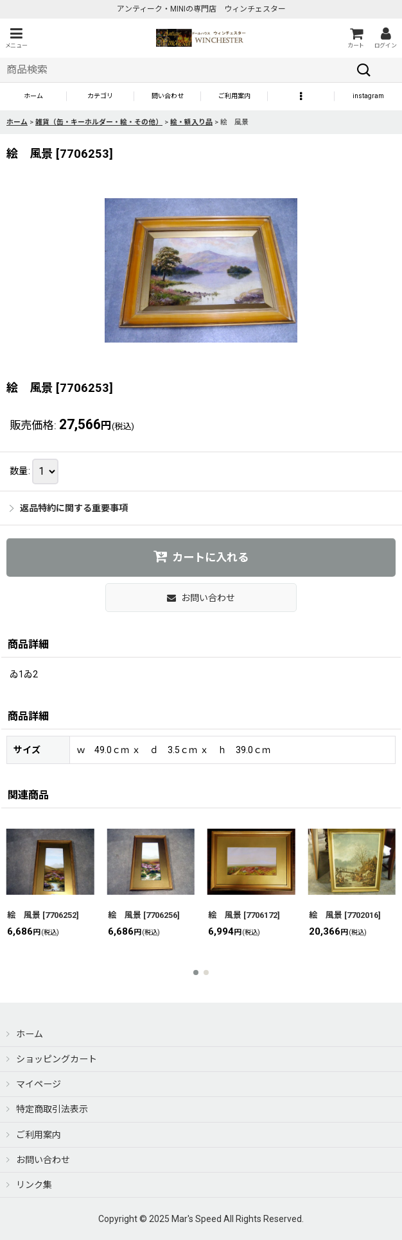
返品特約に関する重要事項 (69, 508)
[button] (16, 38)
